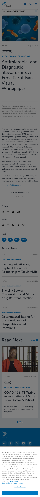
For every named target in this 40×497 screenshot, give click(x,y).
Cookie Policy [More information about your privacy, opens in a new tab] (13, 481)
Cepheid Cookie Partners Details (12, 483)
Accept (20, 493)
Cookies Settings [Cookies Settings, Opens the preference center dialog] (19, 487)
